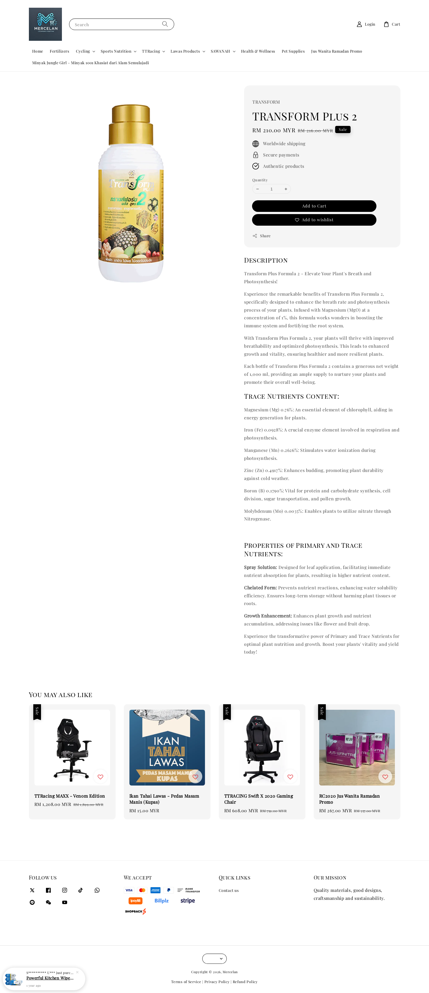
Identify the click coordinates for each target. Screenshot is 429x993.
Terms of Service (186, 981)
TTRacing (151, 51)
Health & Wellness (258, 51)
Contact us (229, 890)
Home (37, 51)
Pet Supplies (293, 51)
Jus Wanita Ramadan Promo (336, 51)
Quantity (260, 179)
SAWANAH (220, 51)
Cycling (83, 51)
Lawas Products (185, 51)
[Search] (165, 24)
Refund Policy (245, 981)
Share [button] (261, 235)
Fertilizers (59, 51)
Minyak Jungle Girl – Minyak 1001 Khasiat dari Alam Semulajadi (90, 62)
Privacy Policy (217, 981)
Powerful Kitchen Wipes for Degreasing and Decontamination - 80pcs (50, 978)
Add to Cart (314, 206)
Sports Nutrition (116, 51)
